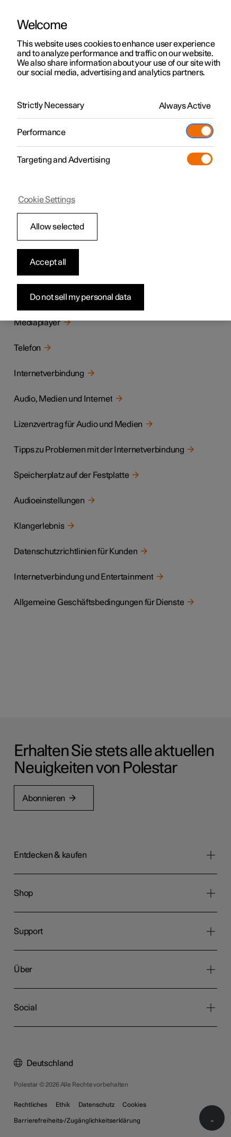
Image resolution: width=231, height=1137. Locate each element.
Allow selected (57, 227)
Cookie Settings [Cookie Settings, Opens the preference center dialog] (46, 200)
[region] (115, 160)
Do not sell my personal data (80, 297)
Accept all (48, 262)
